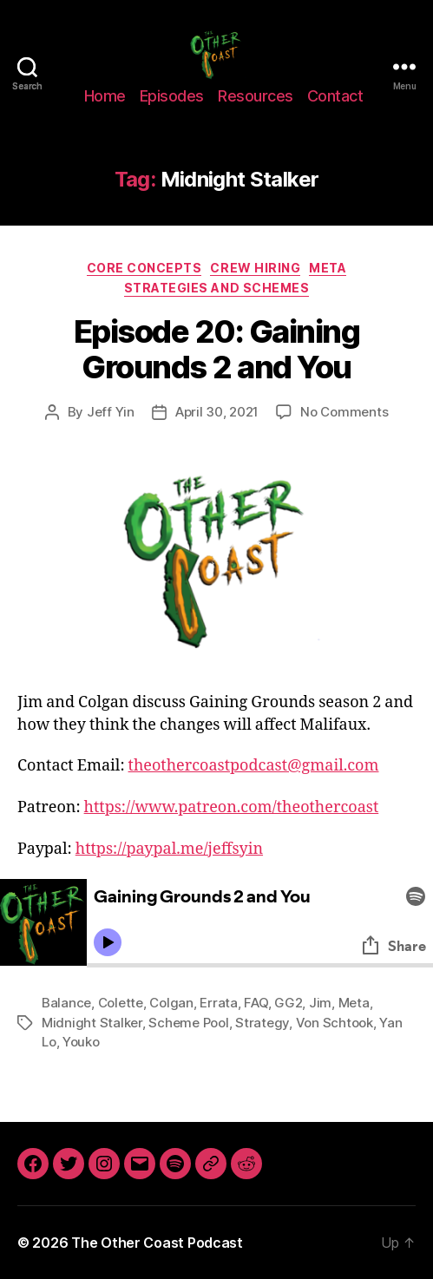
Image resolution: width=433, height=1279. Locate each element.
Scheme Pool (188, 1022)
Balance (66, 1002)
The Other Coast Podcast (157, 1242)
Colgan (171, 1002)
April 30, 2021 (217, 411)
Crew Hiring (255, 267)
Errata (218, 1002)
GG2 (288, 1002)
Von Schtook (334, 1022)
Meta (327, 267)
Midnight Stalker (92, 1022)
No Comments (344, 411)
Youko (81, 1041)
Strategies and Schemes (216, 287)
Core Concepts (144, 267)
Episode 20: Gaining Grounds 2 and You (217, 349)
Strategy (262, 1022)
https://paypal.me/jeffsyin (169, 849)
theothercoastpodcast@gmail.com (253, 766)
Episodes (172, 96)
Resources (255, 96)
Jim (320, 1002)
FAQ (255, 1002)
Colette (120, 1002)
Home (105, 96)
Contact (335, 96)
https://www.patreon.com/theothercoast (231, 807)
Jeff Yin (110, 411)
